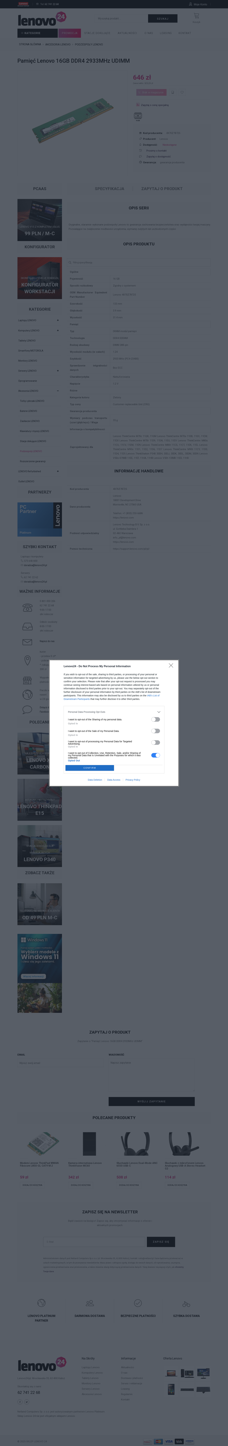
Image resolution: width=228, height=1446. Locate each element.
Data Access (113, 779)
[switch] (155, 719)
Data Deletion (95, 779)
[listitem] (114, 712)
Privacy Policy (133, 779)
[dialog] (114, 723)
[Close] (172, 666)
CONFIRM (89, 768)
